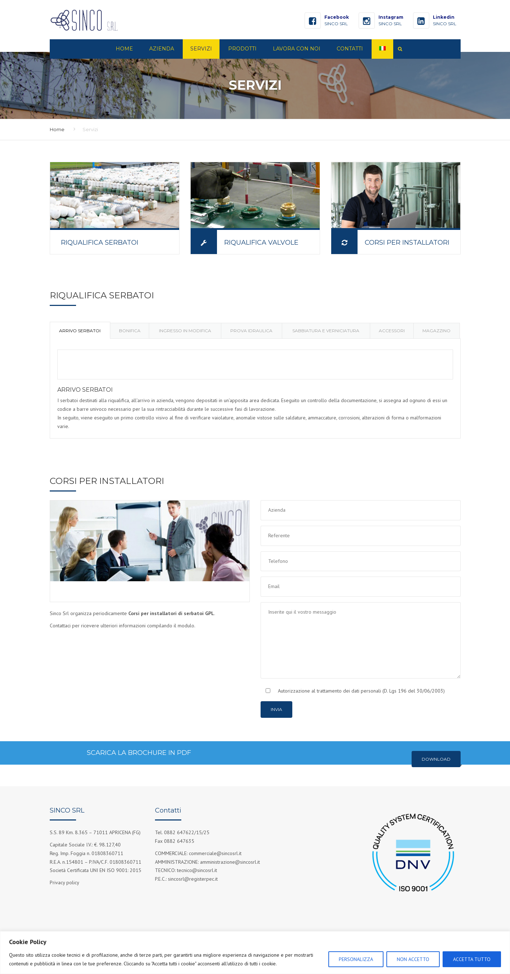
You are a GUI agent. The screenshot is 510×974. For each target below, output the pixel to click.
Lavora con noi (296, 48)
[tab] (80, 330)
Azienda (161, 48)
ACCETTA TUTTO (472, 959)
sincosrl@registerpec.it (193, 879)
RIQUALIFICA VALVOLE (261, 242)
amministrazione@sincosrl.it (230, 862)
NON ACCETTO (413, 959)
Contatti (350, 48)
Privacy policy (64, 882)
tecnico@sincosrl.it (197, 870)
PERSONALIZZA (356, 959)
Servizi (201, 48)
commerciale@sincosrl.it (215, 853)
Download (436, 759)
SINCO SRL (336, 23)
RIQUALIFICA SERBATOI (99, 242)
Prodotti (242, 48)
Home (124, 48)
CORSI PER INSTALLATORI (407, 242)
